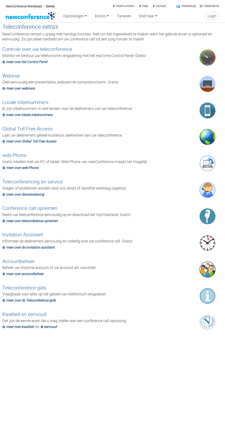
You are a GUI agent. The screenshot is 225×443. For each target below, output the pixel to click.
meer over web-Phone (22, 167)
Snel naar (146, 16)
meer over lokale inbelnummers (29, 114)
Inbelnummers (125, 6)
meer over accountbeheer (24, 273)
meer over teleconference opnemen (32, 221)
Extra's (50, 6)
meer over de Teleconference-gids (31, 300)
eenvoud (50, 326)
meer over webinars (20, 88)
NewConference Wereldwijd (24, 6)
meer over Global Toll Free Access (31, 141)
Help (145, 6)
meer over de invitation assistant (30, 247)
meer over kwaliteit (20, 326)
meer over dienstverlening (25, 194)
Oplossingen (73, 16)
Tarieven (124, 16)
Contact (161, 6)
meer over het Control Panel (26, 62)
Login (212, 15)
